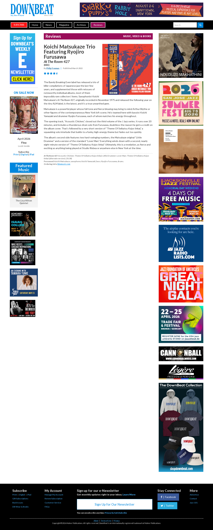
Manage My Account (54, 494)
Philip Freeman (52, 68)
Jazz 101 (194, 502)
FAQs (47, 506)
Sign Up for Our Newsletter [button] (114, 504)
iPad (32, 154)
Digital (24, 154)
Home (35, 24)
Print (16, 154)
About (96, 521)
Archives (81, 24)
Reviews (98, 24)
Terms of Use (106, 521)
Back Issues (17, 502)
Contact (193, 498)
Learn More (129, 494)
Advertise (194, 494)
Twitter (167, 505)
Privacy (116, 521)
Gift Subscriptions (20, 498)
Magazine (64, 24)
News (49, 24)
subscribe (19, 25)
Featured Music (23, 167)
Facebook (168, 496)
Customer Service (53, 502)
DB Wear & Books (20, 506)
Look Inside (24, 146)
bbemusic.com (64, 164)
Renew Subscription (53, 498)
